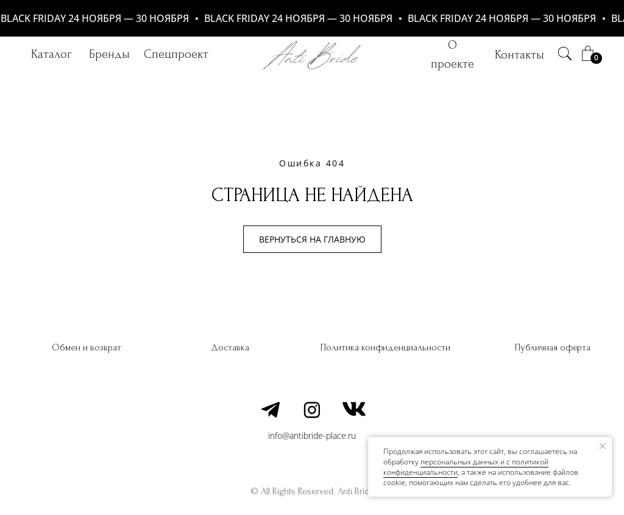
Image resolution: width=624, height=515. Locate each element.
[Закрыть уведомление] (603, 446)
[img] (565, 53)
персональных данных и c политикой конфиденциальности (465, 466)
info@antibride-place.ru (312, 435)
